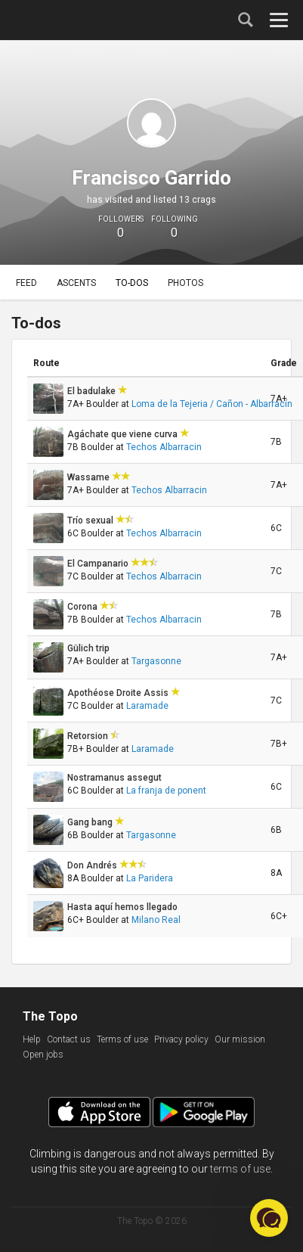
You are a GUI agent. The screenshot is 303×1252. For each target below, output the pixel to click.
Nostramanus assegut (115, 777)
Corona (83, 606)
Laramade (147, 706)
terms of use (240, 1169)
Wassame (89, 477)
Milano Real (156, 920)
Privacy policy (181, 1039)
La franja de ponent (166, 790)
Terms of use (122, 1039)
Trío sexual (91, 520)
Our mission (240, 1039)
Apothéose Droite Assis (119, 693)
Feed (26, 283)
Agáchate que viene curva (123, 434)
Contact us (69, 1039)
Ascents (76, 283)
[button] (269, 1218)
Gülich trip (89, 648)
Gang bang (91, 822)
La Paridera (149, 878)
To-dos (132, 283)
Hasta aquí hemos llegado (123, 907)
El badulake (92, 391)
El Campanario (99, 563)
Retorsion (88, 736)
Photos (185, 283)
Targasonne (156, 661)
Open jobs (43, 1054)
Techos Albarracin (164, 447)
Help (32, 1039)
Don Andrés (93, 865)
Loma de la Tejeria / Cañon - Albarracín (211, 404)
